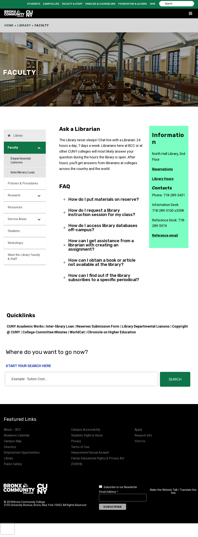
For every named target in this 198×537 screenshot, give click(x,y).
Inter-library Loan (60, 326)
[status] (81, 379)
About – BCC (12, 429)
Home (9, 25)
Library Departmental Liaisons (146, 326)
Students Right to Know (87, 435)
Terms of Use (80, 447)
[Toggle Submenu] (39, 148)
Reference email (165, 235)
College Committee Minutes (44, 332)
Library (24, 25)
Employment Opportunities (22, 452)
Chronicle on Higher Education (111, 332)
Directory (10, 447)
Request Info (143, 435)
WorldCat (77, 332)
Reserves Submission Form (97, 326)
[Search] (176, 3)
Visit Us (140, 441)
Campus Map (13, 441)
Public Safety (13, 464)
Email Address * (108, 491)
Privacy (76, 441)
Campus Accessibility (85, 429)
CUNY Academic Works (25, 326)
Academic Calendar (17, 435)
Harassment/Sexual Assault (90, 452)
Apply (138, 429)
